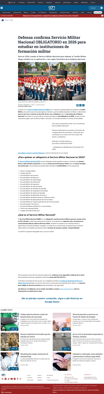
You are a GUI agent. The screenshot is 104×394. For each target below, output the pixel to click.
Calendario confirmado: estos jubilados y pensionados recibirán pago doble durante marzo (88, 355)
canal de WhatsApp (66, 289)
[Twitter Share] (80, 105)
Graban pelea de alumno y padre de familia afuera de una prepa (34, 315)
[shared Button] (83, 105)
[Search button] (102, 8)
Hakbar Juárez (28, 106)
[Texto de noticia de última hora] (57, 16)
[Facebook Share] (77, 105)
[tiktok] (8, 379)
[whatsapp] (20, 379)
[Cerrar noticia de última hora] (102, 16)
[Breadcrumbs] (3, 20)
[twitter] (2, 379)
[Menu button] (8, 8)
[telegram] (14, 379)
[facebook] (18, 379)
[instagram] (5, 379)
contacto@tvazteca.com (90, 377)
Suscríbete (98, 12)
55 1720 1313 (87, 378)
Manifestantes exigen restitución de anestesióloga (34, 355)
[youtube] (11, 379)
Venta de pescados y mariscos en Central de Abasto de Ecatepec (85, 315)
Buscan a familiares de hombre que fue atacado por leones (35, 335)
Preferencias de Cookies (69, 385)
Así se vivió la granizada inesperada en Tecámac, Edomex (88, 335)
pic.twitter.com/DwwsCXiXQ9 (62, 143)
